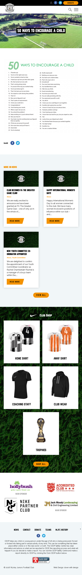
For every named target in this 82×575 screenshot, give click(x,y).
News (9, 197)
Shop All (41, 464)
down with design (71, 567)
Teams (48, 530)
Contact (26, 530)
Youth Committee (18, 258)
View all (41, 295)
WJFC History (61, 530)
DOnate (70, 3)
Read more (15, 221)
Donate (38, 530)
